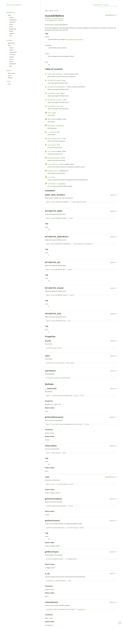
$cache (50, 112)
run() (49, 151)
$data (49, 119)
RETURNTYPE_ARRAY (54, 80)
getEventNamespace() (54, 138)
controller (12, 22)
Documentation (14, 4)
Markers (10, 77)
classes (11, 17)
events (11, 26)
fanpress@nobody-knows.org (74, 39)
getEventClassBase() (54, 158)
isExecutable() (52, 145)
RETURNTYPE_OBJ (53, 93)
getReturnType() (53, 170)
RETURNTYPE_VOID (53, 106)
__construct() (52, 132)
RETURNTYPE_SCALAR (54, 99)
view (10, 35)
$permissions (52, 125)
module (11, 33)
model (11, 31)
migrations (12, 29)
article (56, 10)
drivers (11, 24)
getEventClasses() (53, 164)
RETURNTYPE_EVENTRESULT (56, 87)
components (13, 20)
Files (9, 84)
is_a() (49, 177)
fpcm (9, 15)
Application (11, 43)
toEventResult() (52, 183)
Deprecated (11, 73)
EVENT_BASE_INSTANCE (55, 74)
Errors (10, 75)
